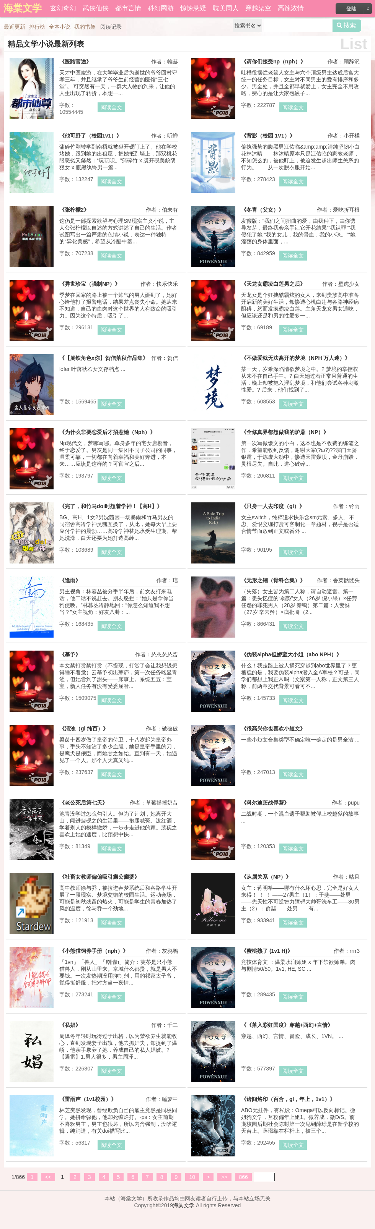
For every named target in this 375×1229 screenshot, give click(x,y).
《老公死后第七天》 (83, 803)
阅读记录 (111, 27)
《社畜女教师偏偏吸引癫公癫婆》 (99, 877)
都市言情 (128, 8)
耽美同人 (226, 8)
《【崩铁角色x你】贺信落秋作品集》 (103, 358)
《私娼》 (70, 1025)
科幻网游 (161, 8)
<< (48, 1177)
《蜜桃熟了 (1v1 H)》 (267, 951)
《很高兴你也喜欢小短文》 (273, 728)
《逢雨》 (70, 580)
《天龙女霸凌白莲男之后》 (273, 284)
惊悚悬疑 (193, 8)
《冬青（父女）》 (262, 210)
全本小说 (59, 27)
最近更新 (14, 27)
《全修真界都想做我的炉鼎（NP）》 (285, 432)
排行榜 (37, 27)
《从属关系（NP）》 (266, 877)
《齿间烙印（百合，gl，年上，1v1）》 (288, 1099)
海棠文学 (183, 1205)
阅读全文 (111, 107)
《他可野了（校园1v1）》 (90, 136)
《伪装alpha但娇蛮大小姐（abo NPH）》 (291, 654)
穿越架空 (258, 8)
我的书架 (85, 27)
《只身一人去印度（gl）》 (273, 506)
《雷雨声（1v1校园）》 (87, 1099)
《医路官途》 (75, 61)
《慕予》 (70, 654)
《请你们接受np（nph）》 (273, 61)
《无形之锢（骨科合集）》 (273, 580)
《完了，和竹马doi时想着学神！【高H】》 (110, 506)
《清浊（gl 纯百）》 (83, 728)
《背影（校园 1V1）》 (268, 136)
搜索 (347, 25)
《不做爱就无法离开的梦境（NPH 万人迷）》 (295, 358)
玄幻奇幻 (63, 8)
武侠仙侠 (96, 8)
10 (192, 1177)
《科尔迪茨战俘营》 (265, 803)
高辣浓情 (291, 8)
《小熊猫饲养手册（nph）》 (93, 951)
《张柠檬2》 (74, 210)
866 (243, 1177)
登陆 (351, 8)
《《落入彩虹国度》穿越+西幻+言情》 (287, 1025)
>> (224, 1177)
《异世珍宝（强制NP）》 (89, 284)
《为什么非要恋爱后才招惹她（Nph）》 (107, 432)
